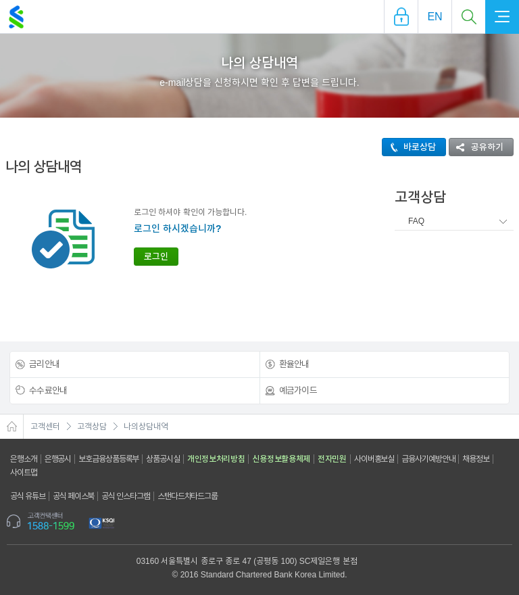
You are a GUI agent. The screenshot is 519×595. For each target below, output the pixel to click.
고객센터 (45, 426)
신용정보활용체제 (281, 459)
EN (434, 16)
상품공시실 (163, 459)
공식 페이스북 (74, 496)
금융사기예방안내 (428, 459)
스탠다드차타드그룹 (187, 496)
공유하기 (476, 147)
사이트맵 (23, 472)
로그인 (156, 257)
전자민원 (332, 459)
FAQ (416, 221)
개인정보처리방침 (216, 459)
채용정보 (475, 459)
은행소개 (23, 459)
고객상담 (92, 426)
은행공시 (58, 459)
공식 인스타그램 (125, 496)
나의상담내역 (146, 426)
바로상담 (409, 147)
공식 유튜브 (27, 496)
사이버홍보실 (374, 459)
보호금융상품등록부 (108, 459)
